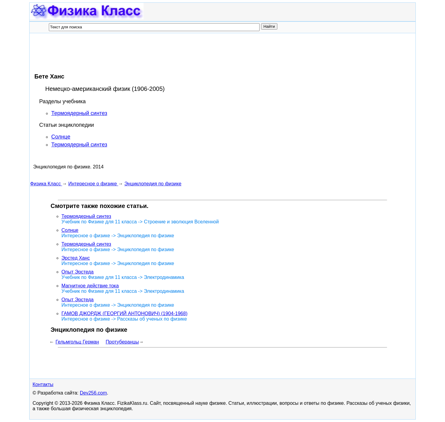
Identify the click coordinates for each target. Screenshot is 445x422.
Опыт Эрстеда (78, 271)
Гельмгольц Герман (77, 341)
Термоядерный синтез (79, 113)
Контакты (43, 384)
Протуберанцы (122, 341)
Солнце (60, 137)
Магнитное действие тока (90, 285)
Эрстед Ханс (76, 258)
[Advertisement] (140, 52)
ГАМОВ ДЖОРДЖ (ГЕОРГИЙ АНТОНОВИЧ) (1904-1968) (125, 313)
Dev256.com (93, 392)
